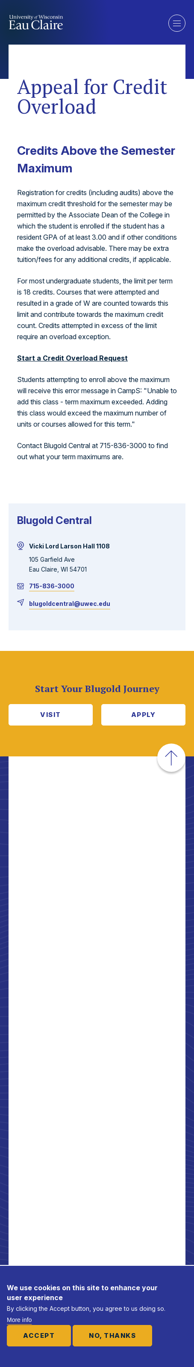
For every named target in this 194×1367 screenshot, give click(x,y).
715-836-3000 (51, 586)
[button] (171, 758)
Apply (143, 715)
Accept (39, 1335)
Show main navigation (176, 23)
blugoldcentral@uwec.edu (69, 603)
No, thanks (112, 1335)
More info (19, 1319)
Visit (50, 715)
